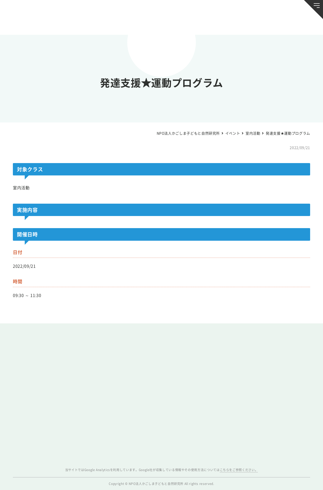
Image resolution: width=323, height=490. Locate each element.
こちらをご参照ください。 (239, 470)
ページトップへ (307, 483)
